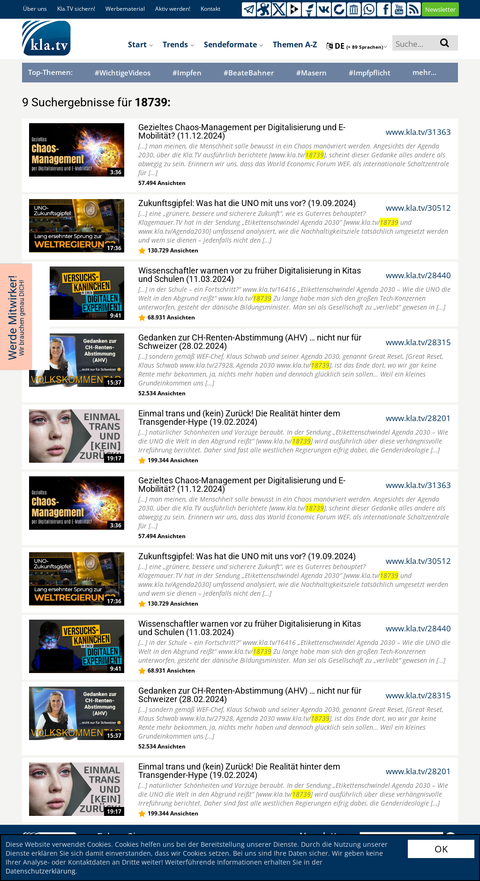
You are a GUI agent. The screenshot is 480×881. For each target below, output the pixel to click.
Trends (179, 44)
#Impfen (187, 72)
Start (140, 44)
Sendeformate (233, 44)
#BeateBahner (249, 72)
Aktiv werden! (172, 9)
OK (441, 849)
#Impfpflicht (369, 72)
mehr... (424, 72)
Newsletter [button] (440, 9)
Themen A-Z (295, 44)
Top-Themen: (50, 72)
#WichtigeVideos (122, 72)
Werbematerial (125, 9)
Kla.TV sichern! (76, 9)
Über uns (35, 9)
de (357, 46)
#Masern (311, 72)
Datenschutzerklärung (40, 870)
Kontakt (210, 9)
